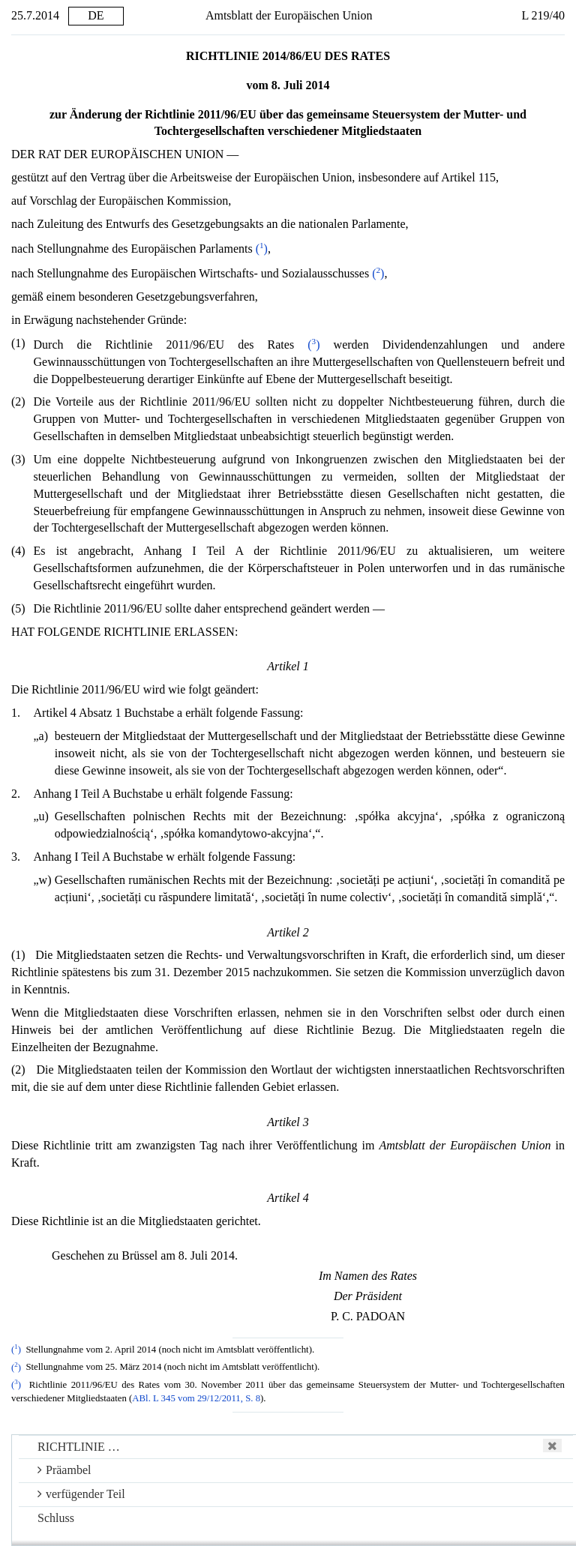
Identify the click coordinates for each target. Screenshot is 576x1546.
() (262, 248)
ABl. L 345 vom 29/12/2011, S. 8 (196, 1398)
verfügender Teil (81, 1494)
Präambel (64, 1470)
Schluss (56, 1518)
